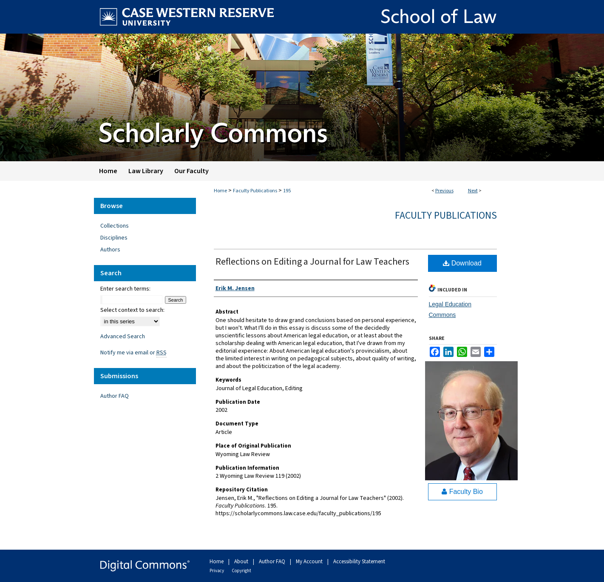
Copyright (241, 571)
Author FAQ (114, 396)
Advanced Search (122, 336)
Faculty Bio (462, 491)
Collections (114, 226)
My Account (310, 561)
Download (462, 263)
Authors (110, 249)
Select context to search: (132, 310)
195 (287, 190)
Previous (444, 190)
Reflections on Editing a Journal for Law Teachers (312, 261)
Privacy (217, 571)
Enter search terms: (125, 289)
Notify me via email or (133, 352)
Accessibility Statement (359, 561)
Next (473, 190)
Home (220, 190)
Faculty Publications (255, 190)
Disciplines (114, 238)
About (242, 561)
